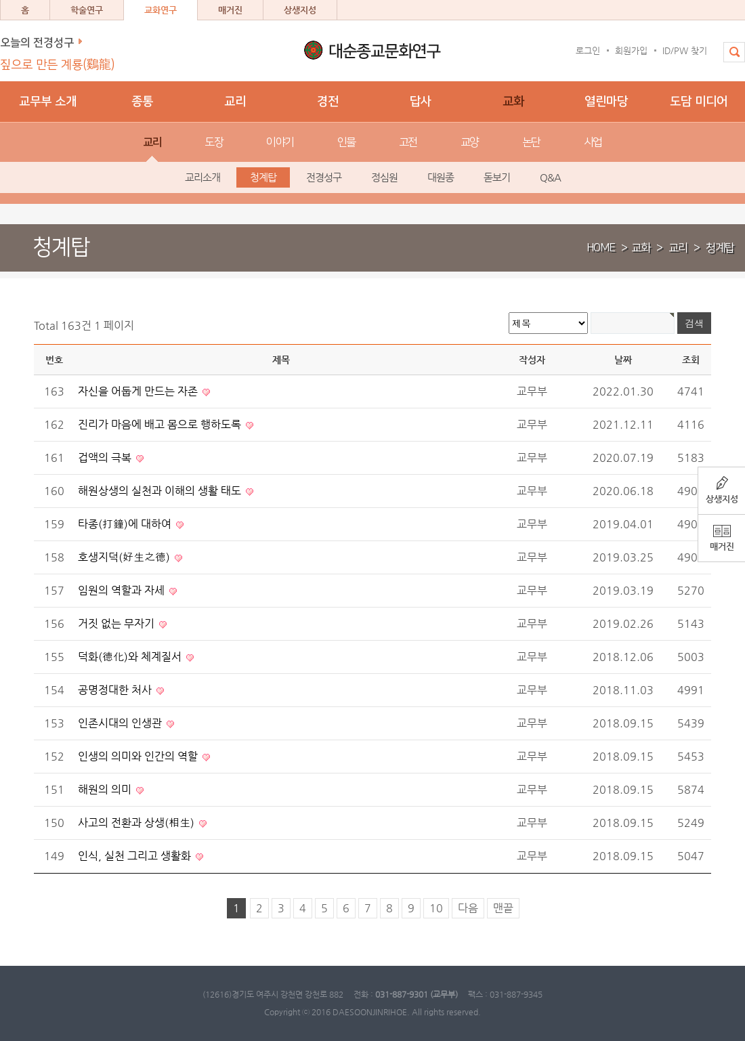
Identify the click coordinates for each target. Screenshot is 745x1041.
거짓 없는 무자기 (117, 623)
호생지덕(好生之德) (125, 557)
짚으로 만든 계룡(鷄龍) (57, 65)
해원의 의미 (106, 789)
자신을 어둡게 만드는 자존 (139, 391)
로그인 (588, 50)
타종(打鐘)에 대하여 (126, 523)
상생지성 (300, 10)
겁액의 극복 (106, 457)
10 (436, 907)
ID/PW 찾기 (684, 50)
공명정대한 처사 (116, 689)
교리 (677, 248)
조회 (691, 359)
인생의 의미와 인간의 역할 (139, 756)
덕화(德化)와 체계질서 (131, 656)
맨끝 (503, 907)
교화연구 (160, 10)
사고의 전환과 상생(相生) (137, 822)
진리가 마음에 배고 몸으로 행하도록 (161, 424)
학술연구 (86, 10)
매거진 (230, 10)
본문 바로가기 (0, 0)
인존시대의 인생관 (121, 723)
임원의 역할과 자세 (122, 590)
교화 (640, 248)
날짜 (623, 359)
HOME (601, 248)
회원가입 (631, 50)
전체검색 (729, 59)
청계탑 (720, 248)
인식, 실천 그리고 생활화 (136, 855)
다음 (468, 907)
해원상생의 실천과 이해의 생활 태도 (161, 490)
